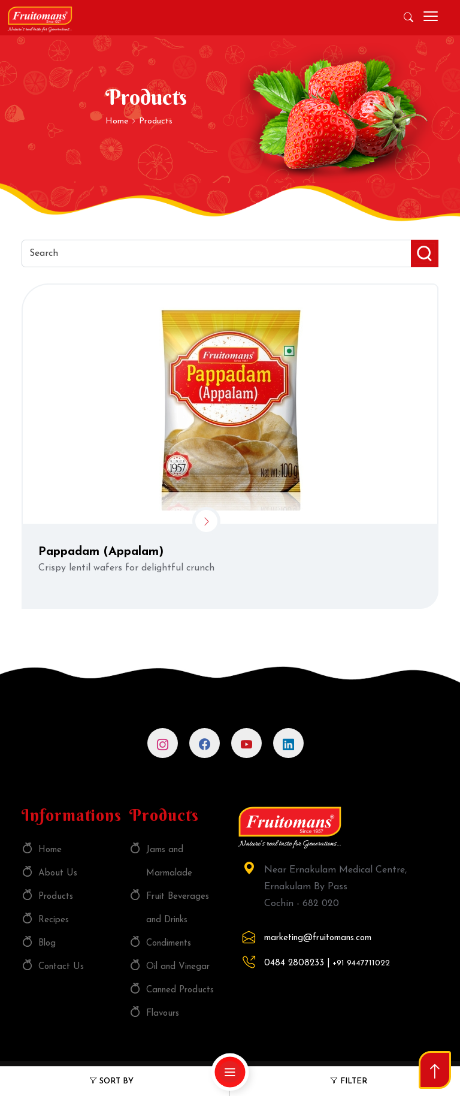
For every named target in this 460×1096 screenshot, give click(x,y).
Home (118, 121)
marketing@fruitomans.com (317, 938)
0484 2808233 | (297, 963)
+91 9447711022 (361, 963)
